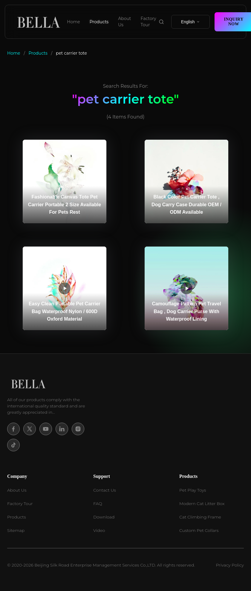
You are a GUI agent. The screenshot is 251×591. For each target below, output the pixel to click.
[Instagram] (78, 429)
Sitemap (16, 530)
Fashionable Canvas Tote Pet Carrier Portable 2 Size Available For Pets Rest (64, 204)
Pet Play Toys (192, 490)
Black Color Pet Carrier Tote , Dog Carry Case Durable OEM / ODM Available (186, 204)
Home (73, 21)
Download (103, 517)
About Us (124, 21)
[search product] (161, 22)
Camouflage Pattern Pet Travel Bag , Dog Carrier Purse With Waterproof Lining (186, 311)
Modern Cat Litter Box (201, 503)
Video (99, 530)
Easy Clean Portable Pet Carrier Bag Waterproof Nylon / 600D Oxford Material (64, 311)
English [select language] (190, 21)
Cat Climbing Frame (200, 517)
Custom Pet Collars (198, 530)
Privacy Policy (230, 565)
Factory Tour (148, 21)
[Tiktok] (13, 445)
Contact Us (104, 490)
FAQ (97, 503)
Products (99, 21)
